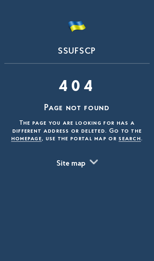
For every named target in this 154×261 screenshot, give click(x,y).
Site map (71, 164)
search (129, 139)
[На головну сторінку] (77, 33)
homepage (26, 139)
